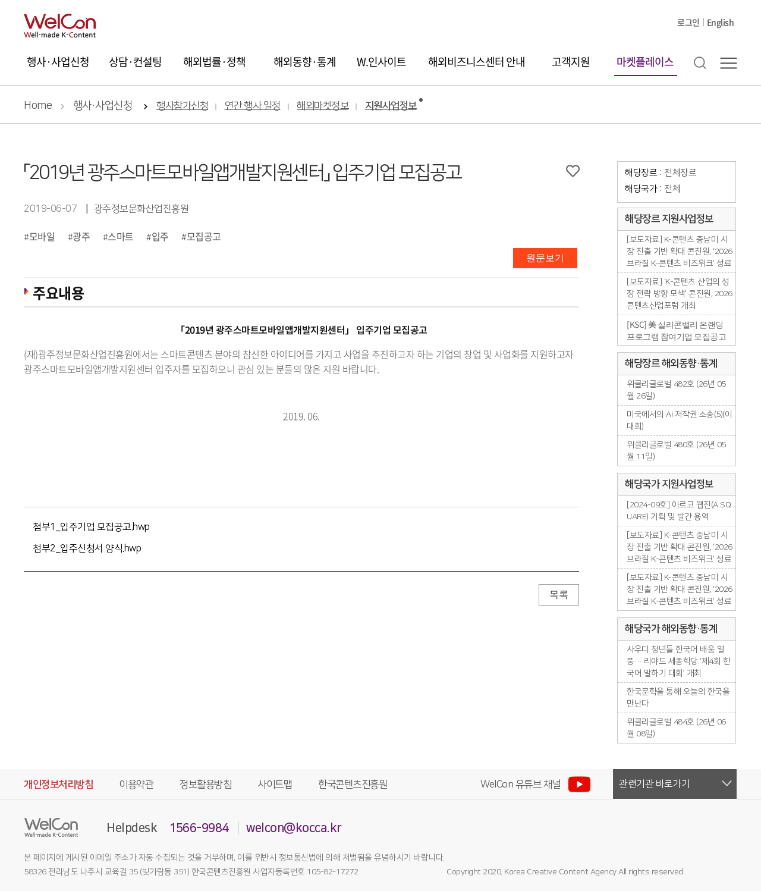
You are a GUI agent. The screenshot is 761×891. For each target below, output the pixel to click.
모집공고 (204, 236)
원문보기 (545, 258)
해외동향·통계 (304, 62)
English (720, 22)
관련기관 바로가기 (654, 784)
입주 (160, 236)
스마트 (121, 236)
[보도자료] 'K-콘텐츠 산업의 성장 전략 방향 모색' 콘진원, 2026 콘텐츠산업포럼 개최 (679, 293)
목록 (558, 594)
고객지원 (571, 62)
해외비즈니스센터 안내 (476, 62)
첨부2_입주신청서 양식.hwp (87, 548)
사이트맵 (274, 784)
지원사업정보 (391, 106)
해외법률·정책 (214, 62)
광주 (81, 236)
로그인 (688, 22)
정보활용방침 (205, 784)
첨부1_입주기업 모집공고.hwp (91, 527)
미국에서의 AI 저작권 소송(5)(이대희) (679, 420)
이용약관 (136, 784)
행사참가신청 (182, 106)
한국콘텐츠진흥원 (352, 784)
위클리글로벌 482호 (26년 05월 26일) (676, 390)
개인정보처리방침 (58, 784)
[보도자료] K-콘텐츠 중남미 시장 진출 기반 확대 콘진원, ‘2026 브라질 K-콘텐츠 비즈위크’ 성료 (679, 251)
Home (38, 106)
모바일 (42, 236)
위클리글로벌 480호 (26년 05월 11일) (676, 451)
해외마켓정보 (322, 106)
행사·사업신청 (58, 62)
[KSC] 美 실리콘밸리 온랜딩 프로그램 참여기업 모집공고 (676, 330)
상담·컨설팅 (135, 62)
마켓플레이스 (645, 62)
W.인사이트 (381, 62)
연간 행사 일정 (253, 106)
